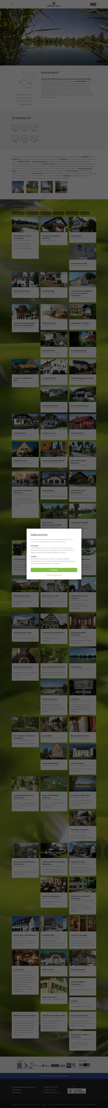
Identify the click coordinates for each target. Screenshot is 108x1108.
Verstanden (54, 570)
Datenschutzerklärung (54, 575)
